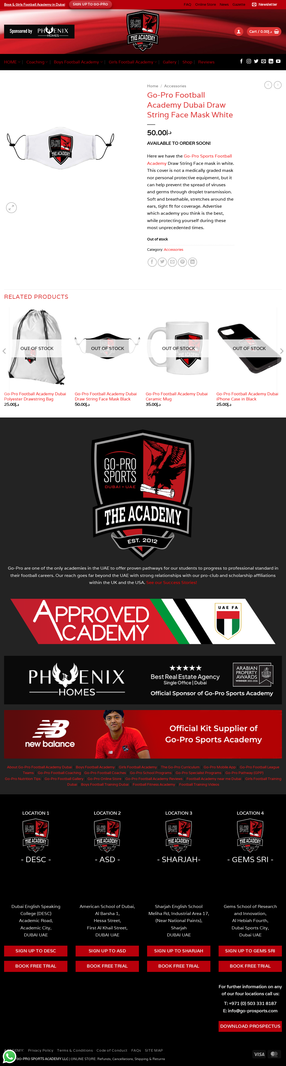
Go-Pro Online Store (104, 778)
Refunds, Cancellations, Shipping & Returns (131, 1059)
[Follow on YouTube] (278, 61)
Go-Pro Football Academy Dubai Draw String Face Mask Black (106, 396)
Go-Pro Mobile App (220, 767)
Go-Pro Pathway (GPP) (244, 772)
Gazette (238, 4)
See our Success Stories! (171, 582)
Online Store (205, 4)
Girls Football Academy (133, 62)
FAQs (136, 1050)
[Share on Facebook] (152, 262)
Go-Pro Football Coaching (59, 772)
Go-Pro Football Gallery (64, 778)
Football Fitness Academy (154, 784)
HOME (12, 62)
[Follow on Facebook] (241, 61)
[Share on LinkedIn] (192, 262)
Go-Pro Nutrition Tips (23, 778)
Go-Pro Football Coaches (105, 772)
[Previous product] (278, 85)
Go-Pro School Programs (151, 772)
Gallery (169, 62)
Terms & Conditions (75, 1050)
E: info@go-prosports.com (250, 1011)
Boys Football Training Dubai (105, 784)
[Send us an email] (263, 61)
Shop (187, 62)
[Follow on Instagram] (249, 61)
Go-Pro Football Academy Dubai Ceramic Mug (177, 396)
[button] (265, 4)
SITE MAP (154, 1050)
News (224, 4)
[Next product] (268, 85)
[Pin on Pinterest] (182, 262)
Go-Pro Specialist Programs (198, 772)
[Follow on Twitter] (256, 61)
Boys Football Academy (78, 62)
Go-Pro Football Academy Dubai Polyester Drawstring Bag (35, 396)
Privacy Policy (41, 1050)
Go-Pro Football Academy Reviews (153, 778)
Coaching (37, 62)
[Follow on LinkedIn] (271, 61)
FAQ (187, 4)
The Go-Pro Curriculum (180, 767)
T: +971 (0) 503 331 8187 (250, 1003)
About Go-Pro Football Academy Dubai (39, 767)
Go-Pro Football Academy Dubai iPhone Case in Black (247, 396)
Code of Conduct (112, 1050)
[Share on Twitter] (162, 262)
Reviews (206, 62)
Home (152, 86)
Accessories (175, 86)
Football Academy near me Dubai (213, 778)
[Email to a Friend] (172, 262)
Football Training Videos (199, 784)
